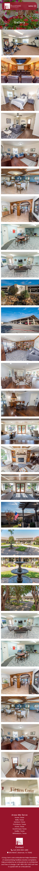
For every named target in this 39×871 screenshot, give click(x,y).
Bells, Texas (19, 820)
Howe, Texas (19, 817)
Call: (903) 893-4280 (19, 850)
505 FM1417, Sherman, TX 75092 (19, 853)
